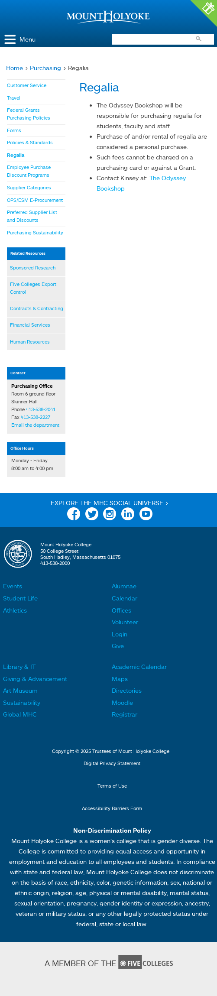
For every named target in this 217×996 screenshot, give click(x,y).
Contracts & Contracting (36, 308)
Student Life (20, 598)
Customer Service (26, 85)
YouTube (145, 515)
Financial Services (30, 325)
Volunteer (125, 622)
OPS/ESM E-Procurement (35, 200)
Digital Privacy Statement (112, 763)
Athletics (15, 610)
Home (14, 67)
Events (12, 586)
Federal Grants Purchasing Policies (28, 114)
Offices (121, 610)
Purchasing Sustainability (35, 233)
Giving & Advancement (35, 678)
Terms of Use (112, 786)
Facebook (73, 515)
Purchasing (45, 67)
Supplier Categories (29, 188)
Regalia (15, 155)
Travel (13, 98)
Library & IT (19, 666)
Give (118, 645)
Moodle (122, 702)
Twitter (91, 515)
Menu (27, 39)
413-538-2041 (40, 409)
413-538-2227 (35, 417)
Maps (120, 678)
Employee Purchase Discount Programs (29, 171)
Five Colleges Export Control (33, 288)
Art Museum (20, 690)
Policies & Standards (30, 143)
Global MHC (20, 714)
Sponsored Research (32, 268)
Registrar (124, 714)
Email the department (35, 425)
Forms (14, 130)
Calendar (124, 598)
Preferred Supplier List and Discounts (32, 216)
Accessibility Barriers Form (112, 808)
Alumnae (124, 586)
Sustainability (21, 702)
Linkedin (127, 515)
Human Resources (30, 342)
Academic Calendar (139, 666)
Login (119, 634)
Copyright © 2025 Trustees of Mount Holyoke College (110, 751)
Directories (127, 690)
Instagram (109, 515)
